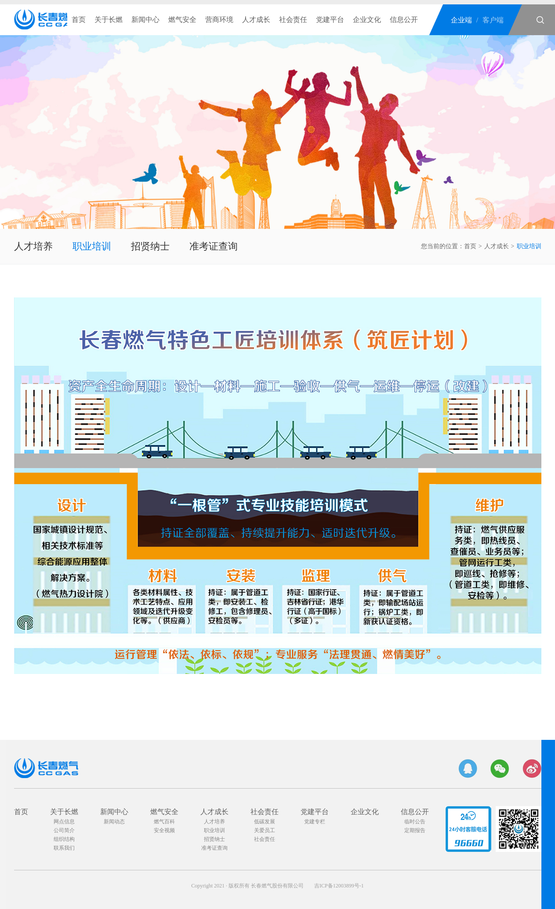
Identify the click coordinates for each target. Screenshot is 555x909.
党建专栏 (314, 821)
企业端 (461, 20)
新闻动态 (114, 821)
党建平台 (330, 19)
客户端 (493, 20)
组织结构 (64, 839)
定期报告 (414, 830)
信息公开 (404, 19)
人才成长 (256, 19)
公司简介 (64, 830)
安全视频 (164, 830)
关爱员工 (264, 830)
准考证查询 (213, 246)
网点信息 (64, 821)
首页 (79, 19)
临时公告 (414, 821)
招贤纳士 (150, 246)
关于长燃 (108, 19)
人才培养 (33, 246)
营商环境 (219, 19)
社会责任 (293, 19)
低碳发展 (264, 821)
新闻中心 (145, 19)
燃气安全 (182, 19)
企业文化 (367, 19)
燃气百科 (164, 821)
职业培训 (92, 246)
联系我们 (64, 848)
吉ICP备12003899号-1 (339, 886)
